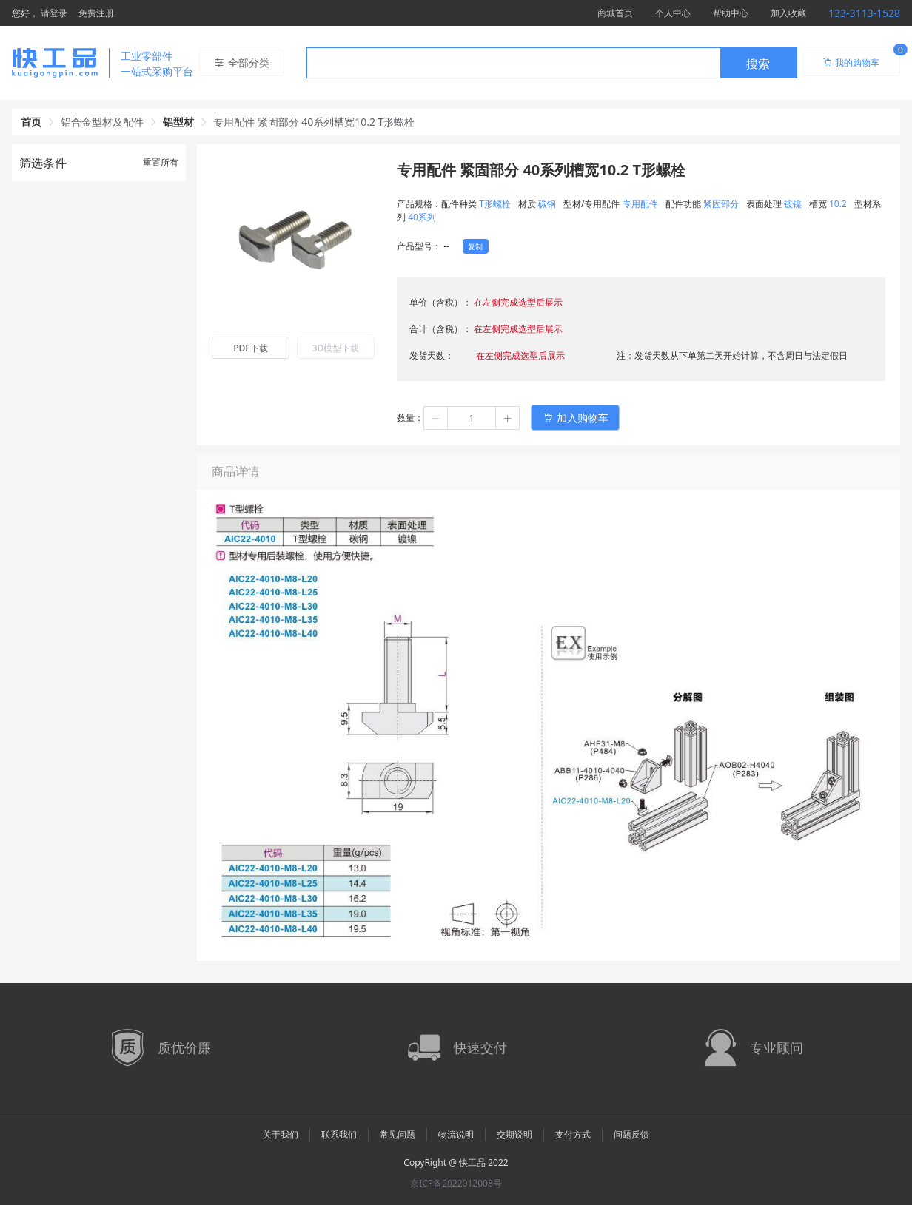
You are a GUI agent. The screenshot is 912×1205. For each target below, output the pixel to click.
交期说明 (514, 1134)
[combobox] (551, 62)
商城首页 (615, 13)
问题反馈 (631, 1134)
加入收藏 (788, 13)
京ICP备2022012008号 (456, 1183)
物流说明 (456, 1134)
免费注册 (96, 13)
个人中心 (673, 13)
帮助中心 (730, 13)
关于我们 (280, 1134)
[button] (436, 418)
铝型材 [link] (178, 122)
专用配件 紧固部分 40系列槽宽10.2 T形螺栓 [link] (314, 122)
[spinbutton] (471, 418)
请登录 (54, 13)
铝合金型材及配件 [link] (102, 122)
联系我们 (339, 1134)
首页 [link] (31, 122)
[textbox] (513, 63)
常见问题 (397, 1134)
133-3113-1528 (864, 13)
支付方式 (573, 1134)
